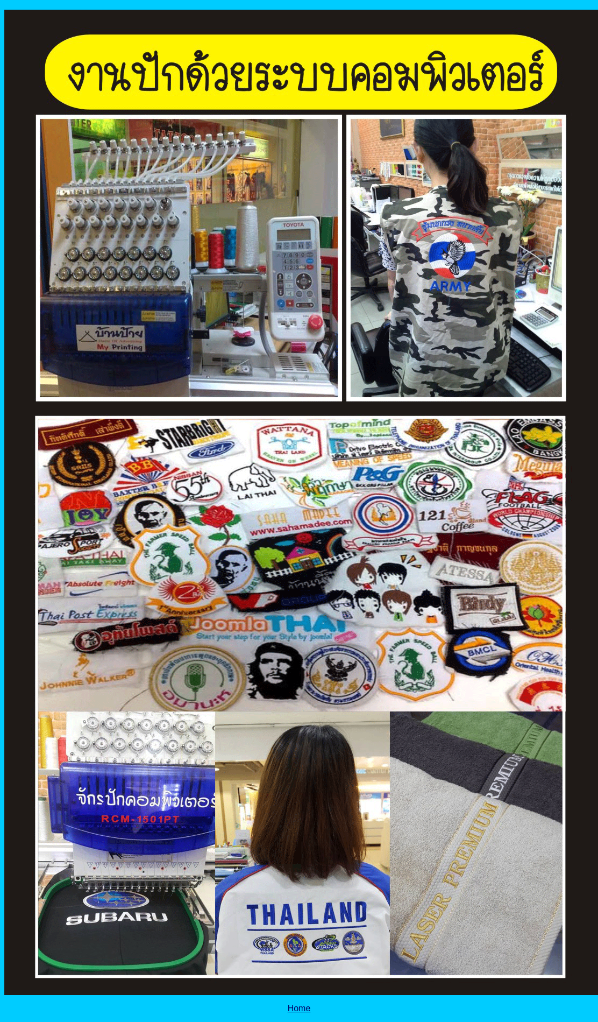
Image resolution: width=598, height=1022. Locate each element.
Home (299, 1008)
